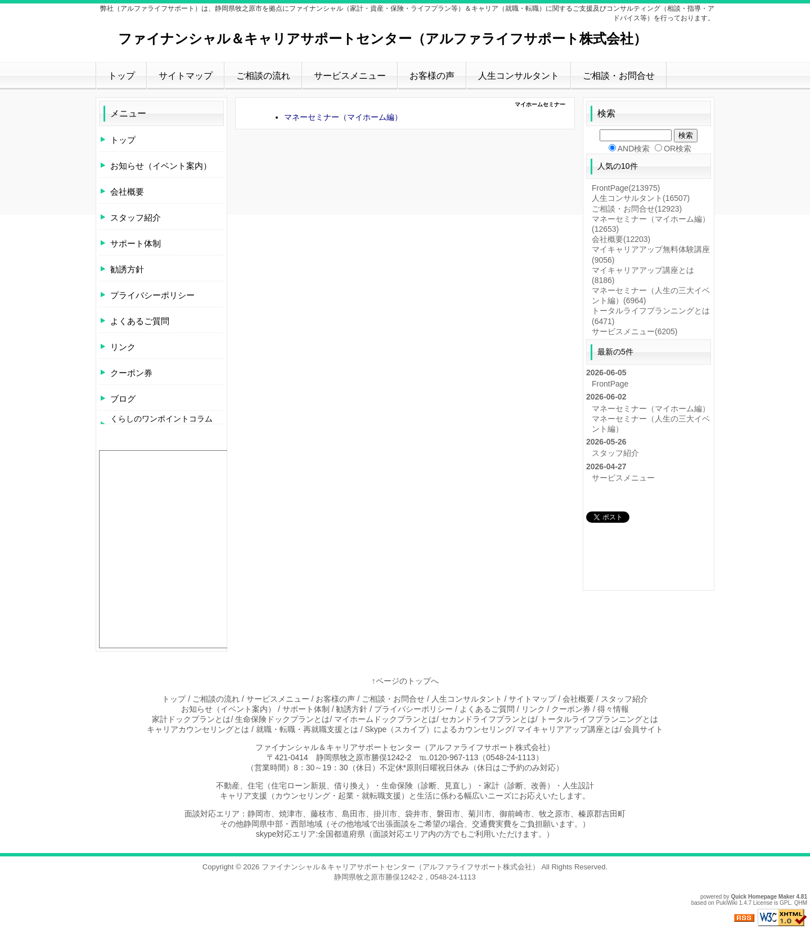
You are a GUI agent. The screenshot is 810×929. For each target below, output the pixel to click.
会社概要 (127, 191)
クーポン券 (131, 373)
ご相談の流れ (263, 75)
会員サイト (643, 729)
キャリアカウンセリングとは (198, 729)
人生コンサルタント (518, 75)
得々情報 (613, 708)
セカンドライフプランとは (488, 719)
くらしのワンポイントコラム (161, 418)
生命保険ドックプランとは (282, 719)
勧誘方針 (127, 269)
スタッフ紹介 (135, 217)
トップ (121, 75)
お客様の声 (432, 75)
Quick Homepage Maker (762, 897)
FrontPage (626, 187)
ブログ (123, 398)
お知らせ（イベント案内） (161, 165)
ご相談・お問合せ (619, 75)
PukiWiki (726, 903)
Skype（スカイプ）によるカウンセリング (438, 729)
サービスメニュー (350, 75)
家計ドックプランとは (191, 719)
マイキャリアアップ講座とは (568, 729)
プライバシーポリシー (152, 295)
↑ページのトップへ (405, 680)
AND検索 (634, 148)
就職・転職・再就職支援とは (307, 729)
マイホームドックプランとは (385, 719)
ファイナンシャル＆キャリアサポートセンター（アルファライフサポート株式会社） (382, 38)
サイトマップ (186, 75)
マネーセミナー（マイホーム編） (343, 117)
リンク (123, 347)
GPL (785, 903)
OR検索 (677, 148)
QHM (800, 903)
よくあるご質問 (139, 321)
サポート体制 (135, 243)
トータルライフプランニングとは (599, 719)
